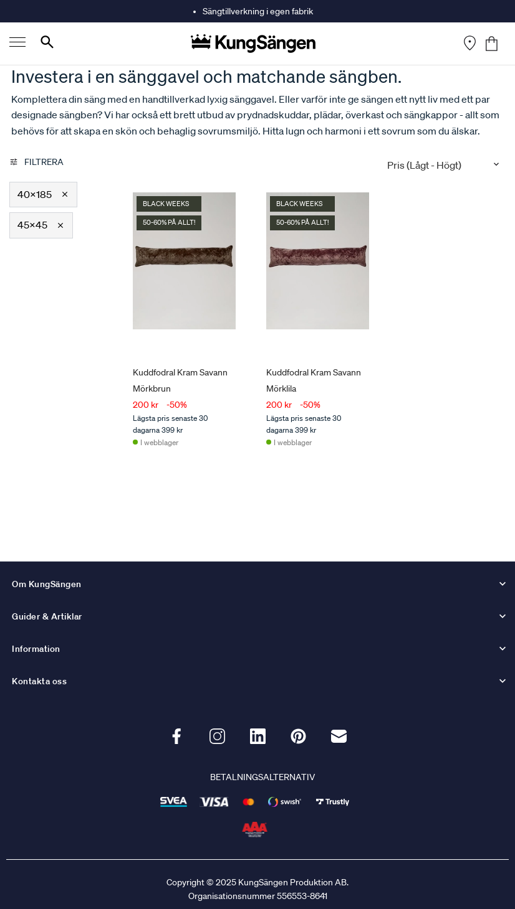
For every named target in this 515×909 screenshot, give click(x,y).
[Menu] (17, 43)
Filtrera (36, 161)
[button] (43, 195)
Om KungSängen (47, 584)
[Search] (47, 44)
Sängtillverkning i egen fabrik (258, 11)
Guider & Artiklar (47, 616)
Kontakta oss (39, 681)
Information (36, 648)
